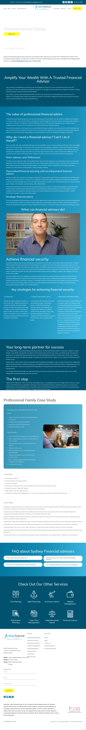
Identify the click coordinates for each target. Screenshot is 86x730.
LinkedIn (35, 2)
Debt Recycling (31, 656)
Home (5, 8)
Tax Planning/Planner (16, 598)
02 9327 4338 (78, 2)
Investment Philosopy (50, 648)
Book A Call (77, 8)
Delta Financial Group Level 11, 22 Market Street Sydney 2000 (12, 650)
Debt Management (34, 598)
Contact (69, 8)
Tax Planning (30, 654)
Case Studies (56, 8)
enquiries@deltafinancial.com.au (21, 61)
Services (14, 8)
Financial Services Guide (76, 721)
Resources (63, 8)
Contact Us (47, 643)
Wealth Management (33, 648)
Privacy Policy (54, 721)
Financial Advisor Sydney (70, 617)
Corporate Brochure (49, 645)
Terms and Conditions (64, 721)
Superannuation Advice (52, 617)
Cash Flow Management (34, 617)
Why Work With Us (21, 8)
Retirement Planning (16, 617)
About (9, 8)
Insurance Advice (52, 598)
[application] (43, 234)
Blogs (45, 640)
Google (28, 2)
